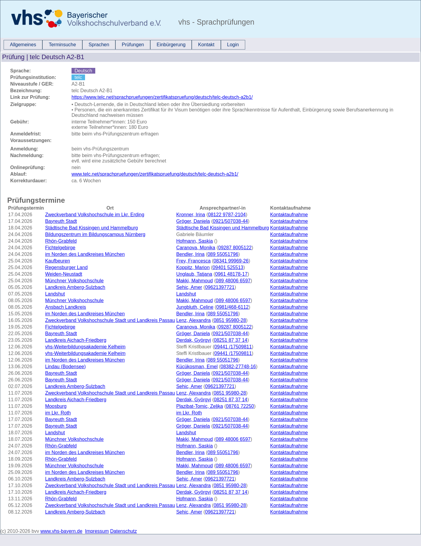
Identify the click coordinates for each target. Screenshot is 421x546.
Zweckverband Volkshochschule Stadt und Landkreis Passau (110, 320)
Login (233, 44)
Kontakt (206, 44)
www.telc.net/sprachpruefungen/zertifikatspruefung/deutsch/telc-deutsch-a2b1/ (155, 174)
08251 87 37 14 (230, 340)
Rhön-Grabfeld (61, 241)
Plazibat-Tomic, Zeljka (199, 406)
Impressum (97, 531)
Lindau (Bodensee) (65, 366)
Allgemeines (23, 44)
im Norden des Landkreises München (85, 254)
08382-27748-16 (238, 366)
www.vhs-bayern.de (61, 531)
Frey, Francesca (193, 260)
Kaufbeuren (57, 260)
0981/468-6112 (232, 307)
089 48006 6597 (233, 280)
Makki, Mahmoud (194, 280)
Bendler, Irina (190, 254)
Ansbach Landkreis (65, 307)
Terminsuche (62, 44)
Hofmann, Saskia (194, 241)
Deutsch (83, 70)
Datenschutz (123, 531)
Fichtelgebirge (60, 247)
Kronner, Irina (190, 214)
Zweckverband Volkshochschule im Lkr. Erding (94, 214)
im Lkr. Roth (58, 412)
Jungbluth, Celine (194, 307)
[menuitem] (23, 45)
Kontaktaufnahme (289, 214)
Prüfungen (133, 44)
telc (78, 77)
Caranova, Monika (195, 247)
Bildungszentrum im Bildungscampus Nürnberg (95, 234)
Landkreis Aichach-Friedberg (75, 340)
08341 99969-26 (231, 260)
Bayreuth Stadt (61, 221)
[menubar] (124, 45)
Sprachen (99, 44)
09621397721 (219, 287)
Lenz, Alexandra (193, 320)
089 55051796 (222, 254)
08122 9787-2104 (227, 214)
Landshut (55, 293)
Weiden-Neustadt (63, 274)
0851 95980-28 (230, 320)
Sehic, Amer (189, 287)
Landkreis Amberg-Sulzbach (75, 287)
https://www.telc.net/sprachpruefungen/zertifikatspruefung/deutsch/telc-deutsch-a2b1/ (162, 97)
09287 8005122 (235, 247)
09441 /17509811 (233, 346)
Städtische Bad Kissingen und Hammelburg (91, 227)
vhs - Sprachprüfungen (215, 22)
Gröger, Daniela (193, 221)
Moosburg (55, 406)
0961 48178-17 (231, 274)
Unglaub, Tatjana (194, 274)
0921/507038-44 (230, 221)
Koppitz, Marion (192, 267)
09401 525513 (227, 267)
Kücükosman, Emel (197, 366)
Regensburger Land (66, 267)
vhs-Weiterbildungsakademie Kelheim (85, 346)
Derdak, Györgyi (193, 340)
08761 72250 (240, 406)
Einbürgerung (171, 44)
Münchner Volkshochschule (74, 280)
